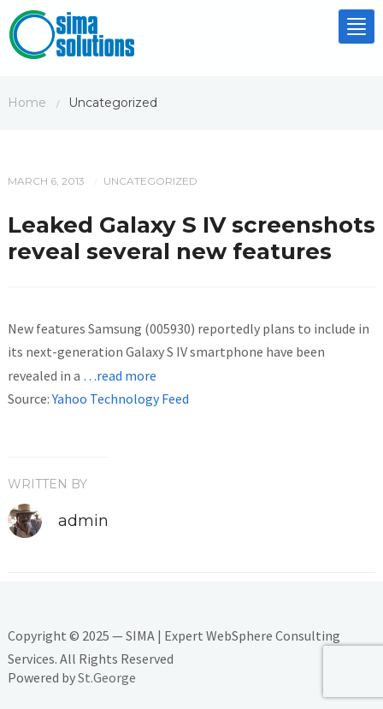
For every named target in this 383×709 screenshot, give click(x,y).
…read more (119, 375)
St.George (107, 677)
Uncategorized (150, 180)
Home (27, 102)
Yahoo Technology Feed (120, 398)
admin (83, 520)
